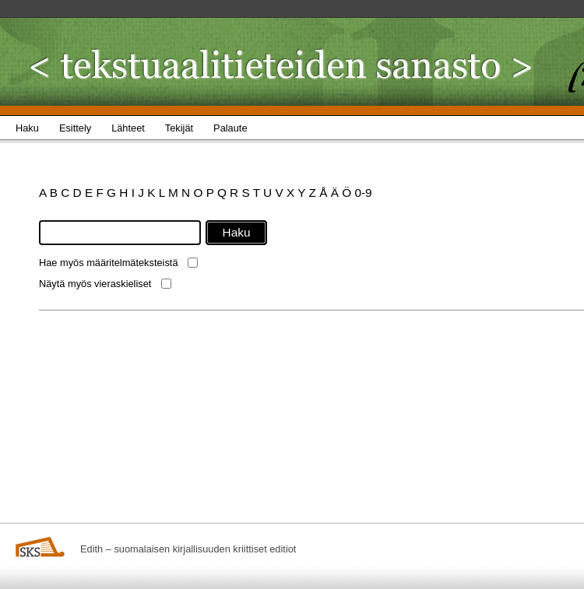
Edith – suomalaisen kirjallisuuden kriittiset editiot (188, 549)
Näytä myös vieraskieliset (95, 283)
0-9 (362, 192)
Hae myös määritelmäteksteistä (108, 262)
